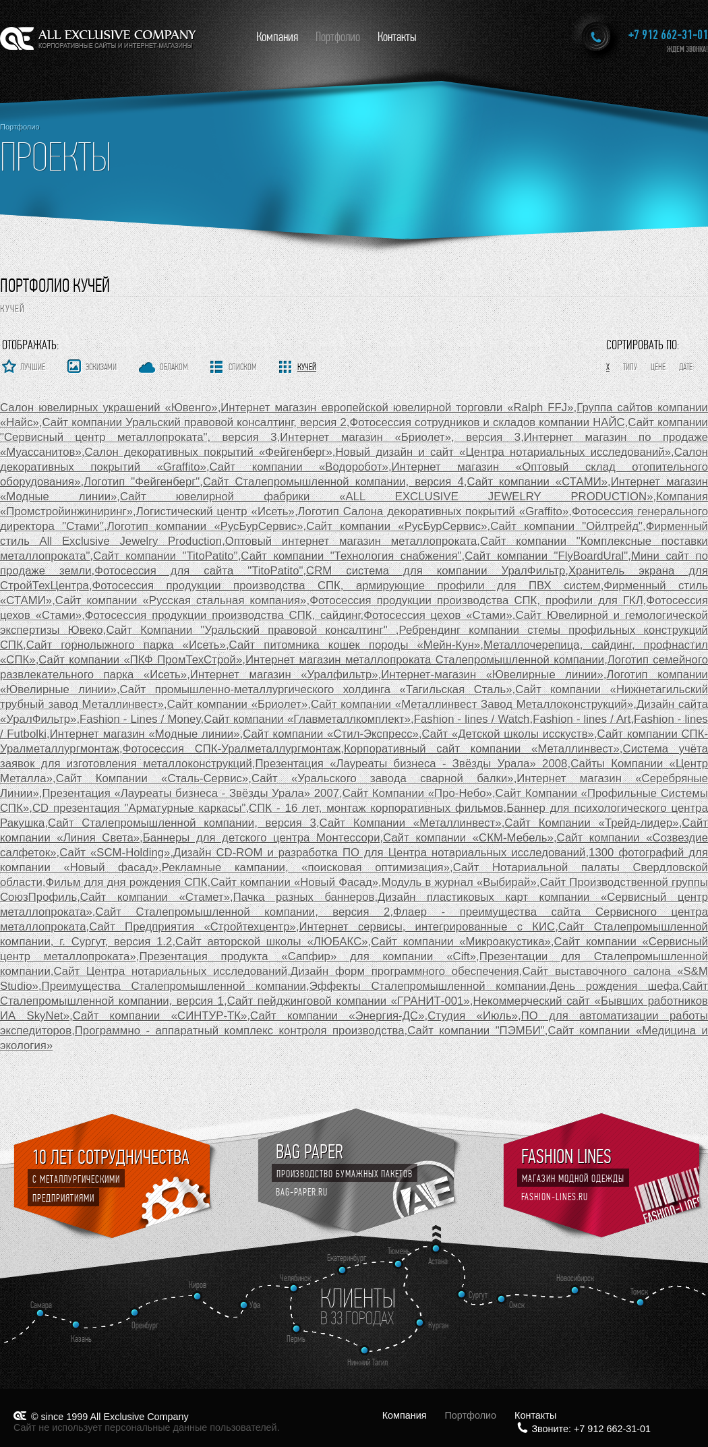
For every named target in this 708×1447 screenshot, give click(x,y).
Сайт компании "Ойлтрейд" (566, 526)
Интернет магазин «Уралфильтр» (284, 674)
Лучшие (32, 366)
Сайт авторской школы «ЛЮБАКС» (271, 941)
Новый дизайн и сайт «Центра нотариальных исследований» (503, 452)
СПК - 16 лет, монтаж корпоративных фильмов (376, 808)
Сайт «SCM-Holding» (114, 852)
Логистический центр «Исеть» (215, 511)
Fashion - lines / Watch (472, 719)
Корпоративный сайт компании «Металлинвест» (482, 748)
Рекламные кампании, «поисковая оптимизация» (306, 867)
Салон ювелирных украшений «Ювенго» (109, 407)
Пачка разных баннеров (304, 897)
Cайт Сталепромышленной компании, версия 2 (243, 912)
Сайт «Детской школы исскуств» (508, 734)
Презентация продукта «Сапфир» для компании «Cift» (307, 956)
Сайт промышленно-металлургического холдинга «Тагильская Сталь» (316, 689)
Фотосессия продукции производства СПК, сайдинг (223, 615)
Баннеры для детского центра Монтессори (261, 837)
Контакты (397, 37)
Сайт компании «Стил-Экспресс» (331, 734)
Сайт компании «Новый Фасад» (294, 882)
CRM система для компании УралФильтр (435, 570)
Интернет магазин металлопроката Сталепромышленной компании (424, 659)
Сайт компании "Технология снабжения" (351, 556)
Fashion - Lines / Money (140, 719)
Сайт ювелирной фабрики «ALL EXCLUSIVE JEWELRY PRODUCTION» (386, 496)
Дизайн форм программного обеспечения (405, 971)
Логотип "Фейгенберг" (142, 481)
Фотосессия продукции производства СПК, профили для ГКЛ (476, 600)
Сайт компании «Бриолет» (237, 704)
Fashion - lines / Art (581, 719)
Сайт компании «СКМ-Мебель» (468, 837)
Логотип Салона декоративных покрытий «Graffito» (433, 511)
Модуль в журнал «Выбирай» (459, 882)
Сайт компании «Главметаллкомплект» (307, 719)
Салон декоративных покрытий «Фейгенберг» (208, 452)
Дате (685, 366)
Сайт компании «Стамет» (155, 897)
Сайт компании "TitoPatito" (165, 556)
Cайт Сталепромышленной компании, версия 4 (333, 481)
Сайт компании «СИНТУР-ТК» (160, 1015)
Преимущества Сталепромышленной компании (174, 986)
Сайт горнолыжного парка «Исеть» (126, 645)
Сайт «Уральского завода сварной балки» (383, 778)
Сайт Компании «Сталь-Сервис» (152, 778)
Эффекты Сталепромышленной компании (427, 986)
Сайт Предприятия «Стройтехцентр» (192, 926)
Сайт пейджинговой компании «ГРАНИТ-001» (348, 1001)
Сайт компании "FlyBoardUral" (546, 556)
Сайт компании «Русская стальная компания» (181, 600)
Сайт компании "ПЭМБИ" (476, 1030)
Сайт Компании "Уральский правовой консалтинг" (250, 630)
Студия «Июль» (472, 1015)
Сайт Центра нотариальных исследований (171, 971)
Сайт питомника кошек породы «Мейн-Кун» (355, 645)
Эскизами (101, 366)
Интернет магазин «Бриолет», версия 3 (400, 437)
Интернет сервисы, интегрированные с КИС (427, 926)
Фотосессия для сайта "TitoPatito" (198, 570)
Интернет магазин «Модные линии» (145, 734)
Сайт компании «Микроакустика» (461, 941)
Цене (658, 366)
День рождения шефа (614, 986)
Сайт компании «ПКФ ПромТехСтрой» (140, 659)
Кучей (306, 366)
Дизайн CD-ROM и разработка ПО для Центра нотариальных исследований (379, 852)
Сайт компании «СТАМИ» (537, 481)
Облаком (174, 366)
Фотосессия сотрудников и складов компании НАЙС (486, 422)
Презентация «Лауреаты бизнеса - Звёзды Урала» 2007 (190, 793)
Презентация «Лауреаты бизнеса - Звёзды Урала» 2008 (412, 763)
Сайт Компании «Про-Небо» (417, 793)
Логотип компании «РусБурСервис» (205, 526)
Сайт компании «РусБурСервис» (396, 526)
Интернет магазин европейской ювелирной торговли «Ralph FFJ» (396, 407)
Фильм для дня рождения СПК (126, 882)
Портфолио (338, 37)
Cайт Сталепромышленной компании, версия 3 (182, 823)
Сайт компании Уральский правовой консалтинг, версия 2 (194, 422)
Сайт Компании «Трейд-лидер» (591, 823)
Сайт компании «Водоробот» (299, 467)
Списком (243, 366)
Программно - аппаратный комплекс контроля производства (240, 1030)
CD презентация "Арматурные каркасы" (138, 808)
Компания (277, 37)
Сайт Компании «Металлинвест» (411, 823)
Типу (630, 366)
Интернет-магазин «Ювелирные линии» (492, 674)
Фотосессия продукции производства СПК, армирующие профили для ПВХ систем (346, 585)
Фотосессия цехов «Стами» (437, 615)
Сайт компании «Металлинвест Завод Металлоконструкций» (472, 704)
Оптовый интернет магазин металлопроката (351, 541)
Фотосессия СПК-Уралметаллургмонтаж (232, 748)
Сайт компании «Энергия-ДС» (337, 1015)
